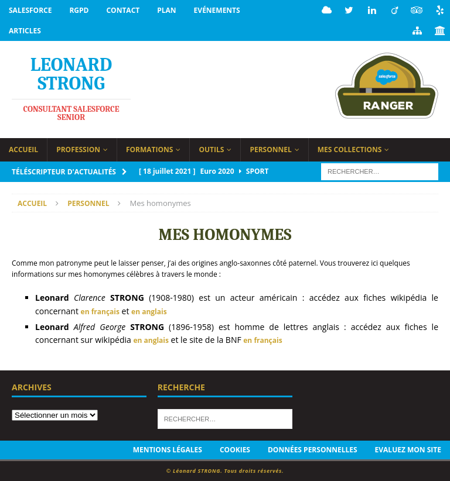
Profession (78, 149)
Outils (211, 149)
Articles (25, 31)
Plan (166, 10)
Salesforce (30, 10)
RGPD (78, 10)
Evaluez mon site (408, 450)
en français (100, 312)
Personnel (270, 149)
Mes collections (350, 149)
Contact (122, 10)
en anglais (149, 312)
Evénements (217, 10)
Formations (149, 149)
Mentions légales (167, 450)
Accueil (23, 149)
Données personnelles (312, 450)
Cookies (235, 450)
